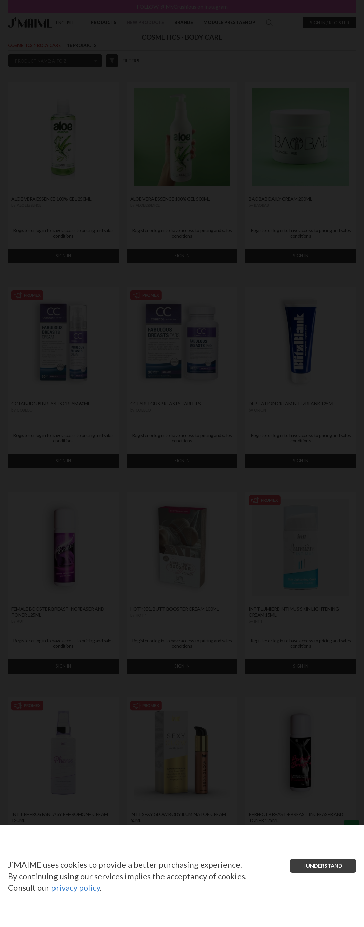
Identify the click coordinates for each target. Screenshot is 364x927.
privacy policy (75, 887)
